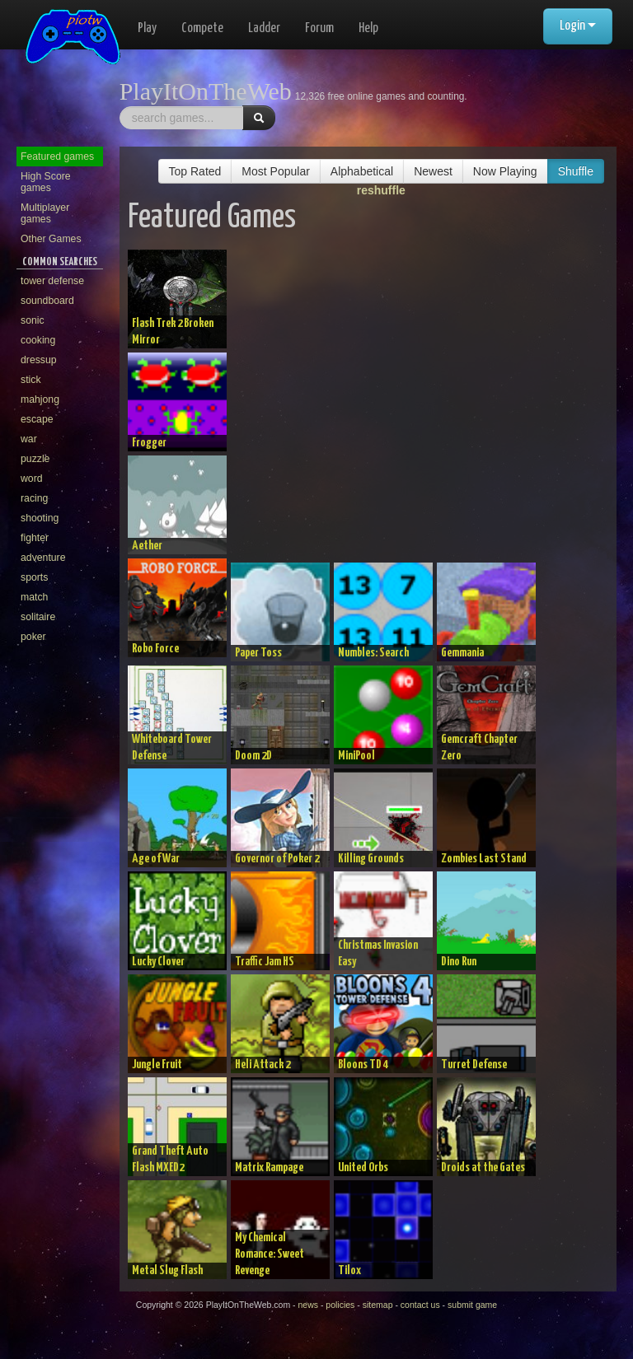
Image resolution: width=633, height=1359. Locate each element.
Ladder (264, 28)
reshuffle (381, 190)
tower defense (52, 281)
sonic (33, 320)
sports (34, 577)
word (32, 478)
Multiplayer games (45, 213)
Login (578, 26)
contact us (420, 1305)
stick (31, 379)
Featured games (57, 156)
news (308, 1305)
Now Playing (505, 171)
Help (368, 28)
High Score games (46, 182)
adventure (43, 557)
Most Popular (275, 171)
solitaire (38, 617)
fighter (35, 538)
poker (33, 636)
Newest (433, 171)
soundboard (47, 300)
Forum (319, 28)
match (34, 597)
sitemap (378, 1305)
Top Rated (195, 171)
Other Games (51, 239)
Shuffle (575, 171)
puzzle (35, 459)
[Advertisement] (428, 406)
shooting (40, 518)
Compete (202, 28)
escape (37, 419)
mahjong (40, 399)
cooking (38, 340)
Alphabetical (362, 171)
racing (34, 498)
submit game (472, 1305)
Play (147, 28)
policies (340, 1305)
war (29, 439)
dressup (39, 360)
